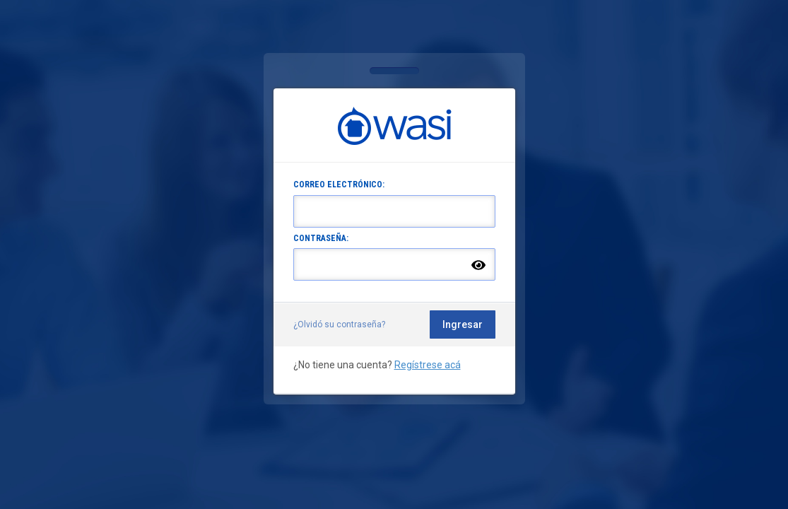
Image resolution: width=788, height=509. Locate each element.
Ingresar (462, 324)
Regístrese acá (427, 364)
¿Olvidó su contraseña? (339, 324)
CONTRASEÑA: (320, 238)
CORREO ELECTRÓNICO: (338, 184)
